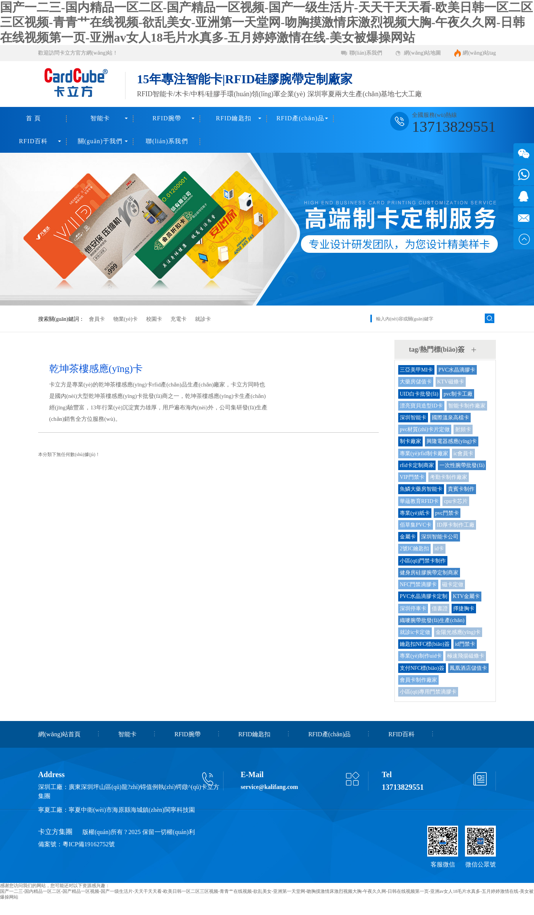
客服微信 (443, 864)
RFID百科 (33, 141)
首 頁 (33, 118)
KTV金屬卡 (466, 596)
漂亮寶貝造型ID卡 (421, 406)
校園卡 (154, 319)
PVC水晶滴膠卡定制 (423, 596)
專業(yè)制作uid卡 (421, 656)
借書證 (440, 608)
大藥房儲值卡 (416, 382)
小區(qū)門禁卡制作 (423, 561)
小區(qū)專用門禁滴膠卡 (428, 692)
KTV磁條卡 (450, 382)
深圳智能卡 (413, 417)
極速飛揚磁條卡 (465, 656)
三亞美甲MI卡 (416, 370)
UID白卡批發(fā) (419, 394)
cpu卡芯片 (456, 501)
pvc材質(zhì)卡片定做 (425, 429)
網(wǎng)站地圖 (422, 53)
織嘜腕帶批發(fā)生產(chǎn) (432, 620)
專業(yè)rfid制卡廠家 (424, 453)
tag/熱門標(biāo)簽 (437, 349)
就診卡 (203, 319)
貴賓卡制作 (461, 489)
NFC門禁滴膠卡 (418, 584)
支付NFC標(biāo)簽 (422, 668)
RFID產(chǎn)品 (301, 118)
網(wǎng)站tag (479, 53)
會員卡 (97, 319)
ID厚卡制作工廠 (455, 525)
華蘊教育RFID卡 (419, 501)
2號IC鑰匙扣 (414, 548)
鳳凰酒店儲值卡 (468, 668)
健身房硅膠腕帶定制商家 (429, 573)
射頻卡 (463, 429)
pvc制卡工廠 (458, 394)
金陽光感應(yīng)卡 (458, 632)
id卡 (439, 548)
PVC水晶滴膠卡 (456, 370)
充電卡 (178, 319)
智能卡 (100, 118)
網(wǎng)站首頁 (59, 734)
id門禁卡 (465, 644)
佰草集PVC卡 (415, 525)
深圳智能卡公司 (439, 537)
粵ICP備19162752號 (89, 844)
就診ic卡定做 (415, 632)
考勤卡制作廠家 (448, 477)
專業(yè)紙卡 (415, 513)
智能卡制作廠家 (467, 406)
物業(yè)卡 (125, 319)
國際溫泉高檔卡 (450, 417)
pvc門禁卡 (447, 513)
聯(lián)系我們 (365, 53)
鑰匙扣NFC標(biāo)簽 (425, 644)
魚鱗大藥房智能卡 (421, 489)
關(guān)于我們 (100, 141)
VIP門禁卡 (412, 477)
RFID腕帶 (167, 118)
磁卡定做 (452, 584)
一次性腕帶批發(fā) (461, 465)
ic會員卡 (463, 453)
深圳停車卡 (413, 608)
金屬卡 (408, 537)
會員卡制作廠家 (418, 680)
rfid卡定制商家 (417, 465)
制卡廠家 (410, 441)
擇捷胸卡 (463, 608)
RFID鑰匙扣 (233, 118)
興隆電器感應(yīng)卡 (451, 441)
